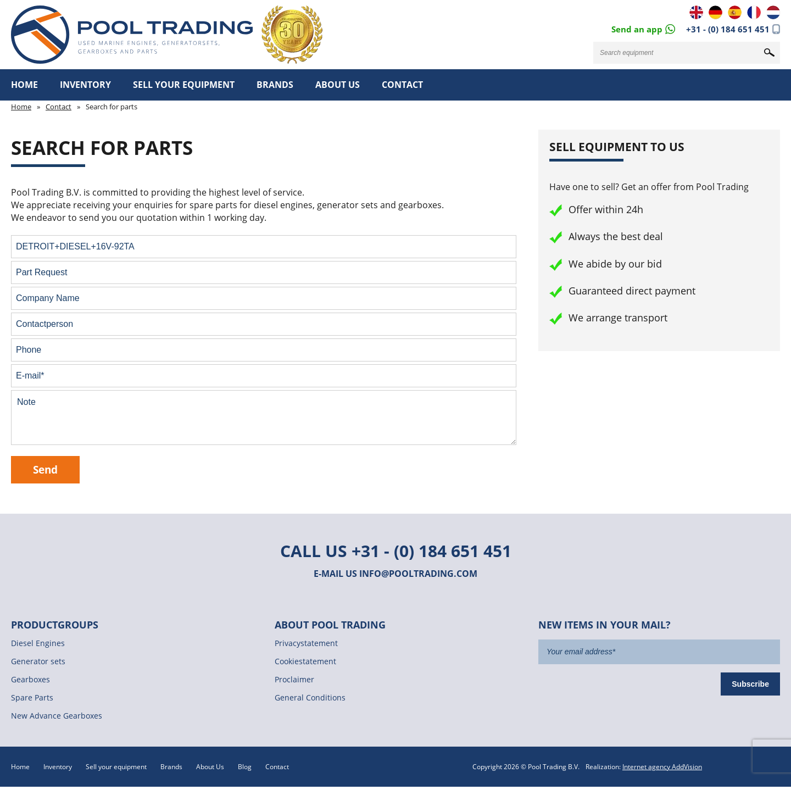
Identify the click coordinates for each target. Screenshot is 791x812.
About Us (337, 85)
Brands (275, 85)
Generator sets (38, 661)
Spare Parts (32, 697)
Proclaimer (294, 679)
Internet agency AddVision (662, 766)
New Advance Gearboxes (56, 715)
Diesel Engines (38, 643)
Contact (402, 85)
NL (773, 12)
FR (754, 12)
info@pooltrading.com (418, 574)
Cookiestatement (305, 661)
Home (24, 85)
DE (715, 12)
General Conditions (310, 697)
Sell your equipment (184, 85)
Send (45, 469)
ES (735, 12)
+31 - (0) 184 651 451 (728, 29)
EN (696, 12)
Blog (245, 766)
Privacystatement (306, 643)
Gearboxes (30, 679)
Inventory (85, 85)
